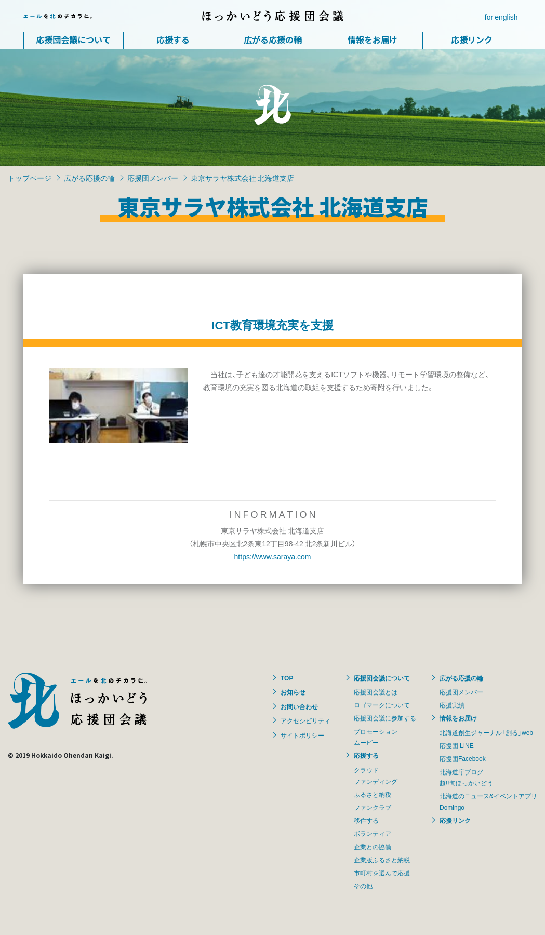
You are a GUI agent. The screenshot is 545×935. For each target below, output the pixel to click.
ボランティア (372, 833)
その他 (363, 885)
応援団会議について (73, 39)
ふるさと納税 (372, 794)
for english (501, 16)
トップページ (29, 177)
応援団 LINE (457, 745)
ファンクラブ (372, 807)
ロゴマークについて (382, 705)
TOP (287, 678)
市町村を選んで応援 (382, 872)
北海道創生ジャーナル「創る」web (486, 732)
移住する (366, 820)
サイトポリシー (302, 735)
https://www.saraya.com (272, 556)
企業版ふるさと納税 (382, 859)
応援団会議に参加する (385, 718)
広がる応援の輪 (273, 39)
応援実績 (452, 705)
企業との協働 (372, 846)
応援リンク (472, 39)
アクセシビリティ (305, 720)
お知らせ (293, 692)
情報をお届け (372, 39)
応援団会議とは (375, 692)
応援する (173, 39)
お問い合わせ (299, 706)
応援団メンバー (152, 177)
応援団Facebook (463, 758)
